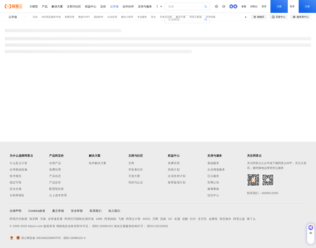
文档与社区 (74, 6)
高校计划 (174, 169)
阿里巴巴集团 (18, 218)
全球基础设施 (18, 169)
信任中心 (213, 195)
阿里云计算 (133, 218)
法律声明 (15, 210)
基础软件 (98, 17)
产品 (45, 6)
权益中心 (90, 6)
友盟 (177, 218)
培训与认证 (135, 182)
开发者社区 (135, 169)
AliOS (146, 218)
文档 (131, 163)
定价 (103, 6)
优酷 (185, 218)
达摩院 (213, 218)
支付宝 (202, 218)
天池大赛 (134, 176)
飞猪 (121, 218)
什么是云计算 (18, 163)
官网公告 (213, 182)
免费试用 (69, 17)
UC (170, 218)
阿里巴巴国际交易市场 (79, 218)
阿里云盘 (239, 218)
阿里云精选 (196, 17)
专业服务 (142, 17)
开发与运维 (166, 17)
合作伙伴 (128, 6)
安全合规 (15, 188)
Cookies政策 (36, 210)
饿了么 (251, 218)
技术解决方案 (97, 163)
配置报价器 (56, 188)
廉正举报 (58, 210)
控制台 (254, 6)
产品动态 (55, 176)
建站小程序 (127, 17)
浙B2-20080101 (102, 226)
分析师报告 (17, 195)
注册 (279, 6)
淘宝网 (33, 218)
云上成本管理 (58, 195)
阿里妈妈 (110, 218)
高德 (163, 218)
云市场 (114, 6)
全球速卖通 (55, 218)
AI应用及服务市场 (51, 17)
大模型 (33, 6)
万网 (155, 218)
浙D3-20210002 (157, 226)
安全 (153, 17)
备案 (243, 6)
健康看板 (213, 188)
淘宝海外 (225, 218)
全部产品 (55, 163)
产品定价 (55, 182)
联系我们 (95, 210)
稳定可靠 (15, 182)
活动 (35, 17)
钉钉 (193, 218)
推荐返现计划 (176, 182)
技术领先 (15, 176)
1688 (99, 218)
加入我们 (114, 210)
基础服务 (213, 163)
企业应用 (112, 17)
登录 (264, 6)
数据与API (83, 17)
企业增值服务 (216, 169)
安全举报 (77, 210)
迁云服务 (213, 176)
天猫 (43, 218)
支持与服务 (145, 6)
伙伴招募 (210, 17)
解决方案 (57, 6)
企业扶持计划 (176, 176)
